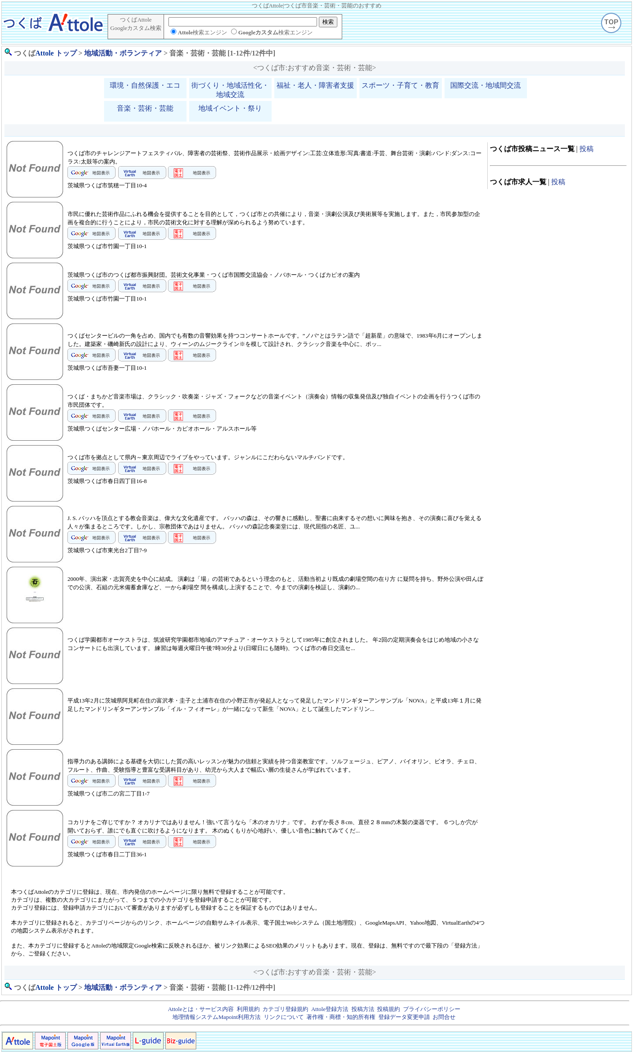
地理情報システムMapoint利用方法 (216, 1017)
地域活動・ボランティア (123, 53)
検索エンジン (202, 32)
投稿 (586, 148)
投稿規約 (388, 1009)
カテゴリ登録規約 (285, 1009)
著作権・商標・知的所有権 (340, 1017)
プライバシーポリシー (431, 1009)
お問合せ (444, 1017)
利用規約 (248, 1009)
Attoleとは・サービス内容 (201, 1009)
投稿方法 (362, 1009)
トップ (66, 53)
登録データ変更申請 (404, 1017)
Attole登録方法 (330, 1009)
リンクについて (284, 1017)
